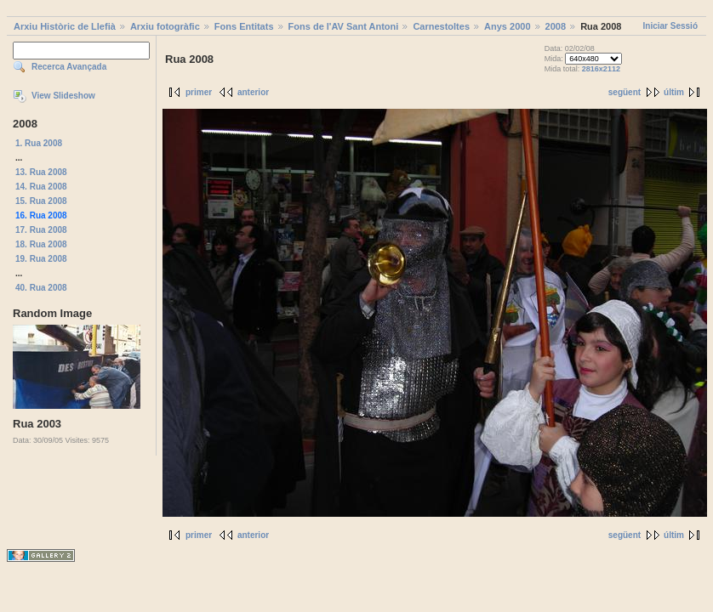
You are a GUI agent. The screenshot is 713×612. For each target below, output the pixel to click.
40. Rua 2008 (41, 287)
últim (674, 92)
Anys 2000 (507, 26)
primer (198, 92)
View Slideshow (63, 95)
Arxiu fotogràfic (165, 26)
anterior (253, 92)
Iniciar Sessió (670, 26)
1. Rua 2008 (38, 143)
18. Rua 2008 (41, 244)
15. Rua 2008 (41, 201)
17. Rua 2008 (41, 230)
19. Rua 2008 (41, 259)
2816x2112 (601, 69)
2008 (555, 26)
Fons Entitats (244, 26)
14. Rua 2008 (41, 186)
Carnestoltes (441, 26)
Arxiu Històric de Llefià (65, 26)
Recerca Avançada (68, 66)
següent (624, 92)
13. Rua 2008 (41, 172)
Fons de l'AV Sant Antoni (343, 26)
